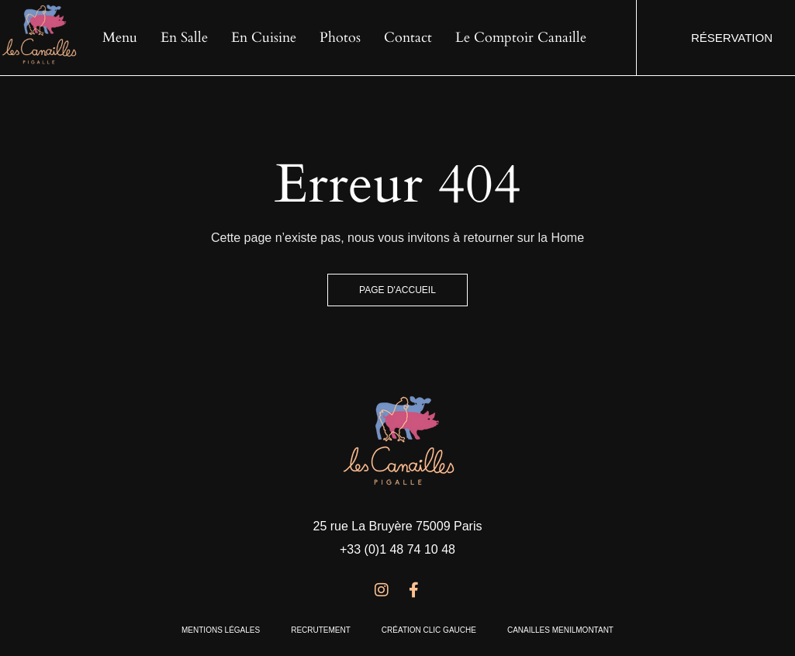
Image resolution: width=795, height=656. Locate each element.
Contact (408, 37)
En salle (184, 37)
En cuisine (263, 37)
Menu (119, 37)
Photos (340, 37)
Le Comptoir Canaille (520, 37)
